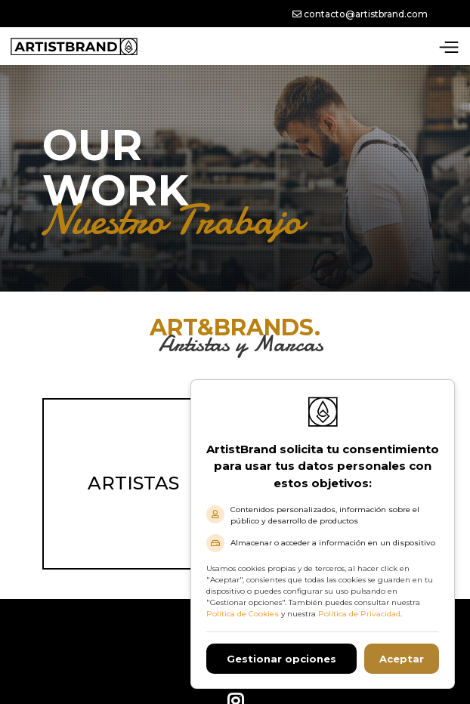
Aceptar (401, 659)
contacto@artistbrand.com (360, 14)
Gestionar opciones (281, 659)
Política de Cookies (242, 614)
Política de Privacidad (359, 614)
